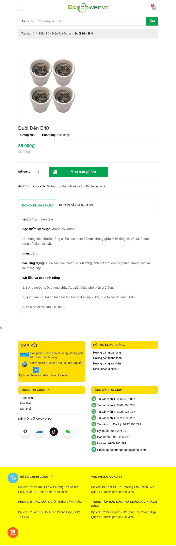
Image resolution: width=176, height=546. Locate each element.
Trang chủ (26, 397)
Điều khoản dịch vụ (105, 369)
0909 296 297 (34, 186)
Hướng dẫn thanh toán (107, 358)
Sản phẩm (26, 408)
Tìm (152, 21)
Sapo (104, 535)
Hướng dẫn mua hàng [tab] (76, 205)
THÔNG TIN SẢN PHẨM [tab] (37, 205)
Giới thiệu (26, 403)
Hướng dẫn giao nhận (107, 363)
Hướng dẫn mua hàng (107, 352)
